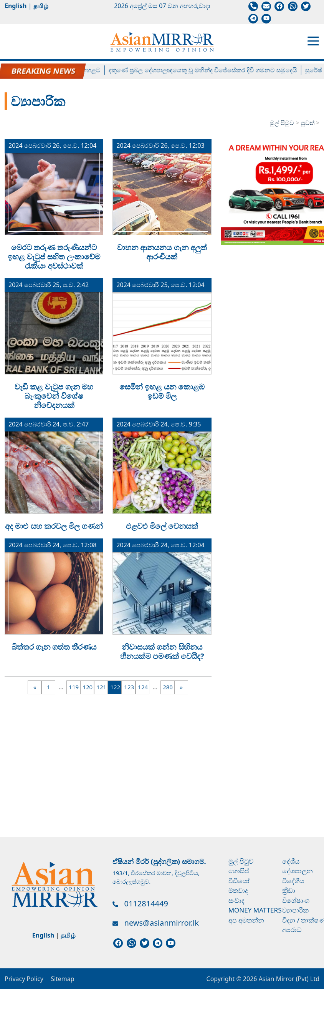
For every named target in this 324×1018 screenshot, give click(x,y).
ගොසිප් (238, 870)
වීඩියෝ (239, 880)
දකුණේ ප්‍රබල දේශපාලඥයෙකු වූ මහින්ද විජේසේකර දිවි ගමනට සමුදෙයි (207, 70)
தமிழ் (40, 6)
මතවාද (238, 890)
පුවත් (308, 123)
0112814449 (146, 903)
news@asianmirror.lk (161, 923)
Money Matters (255, 910)
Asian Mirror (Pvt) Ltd (288, 979)
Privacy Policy (24, 979)
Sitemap (62, 979)
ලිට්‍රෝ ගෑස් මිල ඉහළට (76, 70)
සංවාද (236, 900)
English (15, 6)
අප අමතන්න (246, 920)
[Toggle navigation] (313, 40)
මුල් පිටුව (282, 123)
